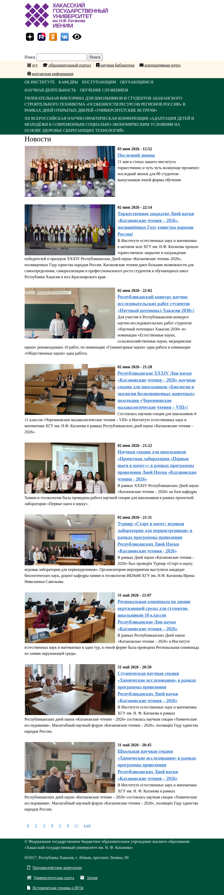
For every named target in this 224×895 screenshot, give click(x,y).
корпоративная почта (160, 65)
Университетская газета (50, 878)
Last (87, 825)
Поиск (30, 57)
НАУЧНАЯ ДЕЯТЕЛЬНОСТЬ (50, 90)
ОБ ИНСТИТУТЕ (40, 82)
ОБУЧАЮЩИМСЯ (136, 82)
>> (76, 825)
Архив (89, 878)
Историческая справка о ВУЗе (55, 888)
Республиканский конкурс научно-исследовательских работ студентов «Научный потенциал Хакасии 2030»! (156, 303)
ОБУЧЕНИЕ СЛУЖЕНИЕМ (104, 90)
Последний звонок (136, 155)
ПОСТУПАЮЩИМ (99, 82)
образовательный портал (67, 65)
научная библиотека (115, 65)
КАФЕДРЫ (68, 82)
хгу (35, 65)
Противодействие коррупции (54, 868)
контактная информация (50, 74)
